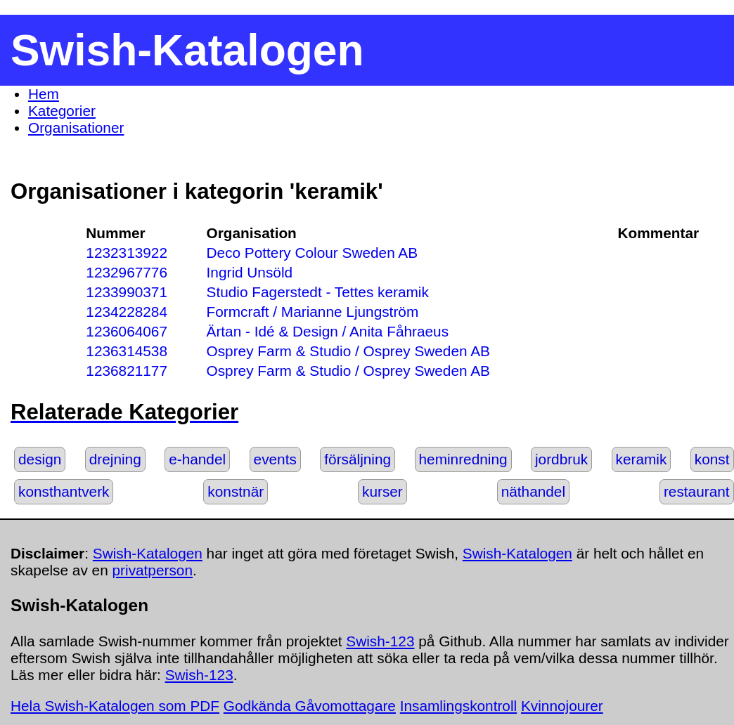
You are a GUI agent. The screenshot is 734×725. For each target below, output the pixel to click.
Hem (43, 94)
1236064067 (126, 331)
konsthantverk (63, 491)
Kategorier (62, 111)
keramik (641, 459)
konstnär (235, 491)
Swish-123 (380, 641)
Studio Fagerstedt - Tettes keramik (318, 292)
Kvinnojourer (562, 706)
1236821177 (126, 370)
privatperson (152, 570)
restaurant (697, 491)
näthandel (533, 491)
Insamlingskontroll (458, 706)
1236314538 (126, 351)
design (39, 459)
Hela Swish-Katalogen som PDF (115, 706)
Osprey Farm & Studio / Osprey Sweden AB (348, 351)
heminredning (463, 459)
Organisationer (76, 127)
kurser (382, 491)
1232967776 (126, 272)
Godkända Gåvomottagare (310, 706)
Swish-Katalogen (147, 553)
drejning (115, 459)
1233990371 (126, 292)
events (275, 459)
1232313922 (126, 252)
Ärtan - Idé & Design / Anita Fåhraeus (328, 331)
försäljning (357, 459)
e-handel (197, 459)
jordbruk (561, 459)
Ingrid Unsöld (250, 272)
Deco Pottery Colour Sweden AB (312, 252)
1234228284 (126, 311)
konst (712, 459)
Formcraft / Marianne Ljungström (313, 311)
